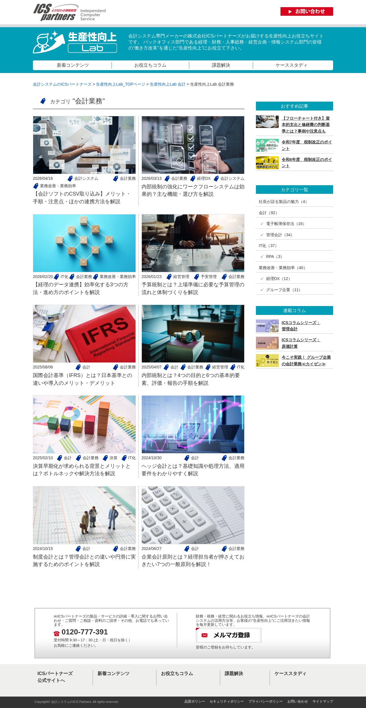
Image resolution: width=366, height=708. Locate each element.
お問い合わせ (297, 701)
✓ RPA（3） (271, 256)
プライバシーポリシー (265, 701)
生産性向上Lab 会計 (168, 84)
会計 (86, 367)
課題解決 (221, 65)
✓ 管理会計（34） (277, 234)
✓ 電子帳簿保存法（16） (283, 223)
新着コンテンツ (73, 65)
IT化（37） (269, 245)
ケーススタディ (292, 65)
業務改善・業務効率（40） (283, 267)
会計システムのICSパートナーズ (62, 84)
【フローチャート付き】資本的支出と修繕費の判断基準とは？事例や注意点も (306, 124)
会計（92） (269, 212)
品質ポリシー (194, 701)
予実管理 (209, 276)
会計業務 (128, 178)
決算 (114, 457)
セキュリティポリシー (227, 701)
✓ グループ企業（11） (281, 289)
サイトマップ (323, 701)
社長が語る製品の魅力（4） (284, 201)
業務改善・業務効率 (58, 186)
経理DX (203, 178)
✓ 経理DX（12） (275, 278)
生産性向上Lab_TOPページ (120, 84)
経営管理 (181, 276)
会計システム (86, 178)
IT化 (64, 276)
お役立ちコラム (150, 65)
